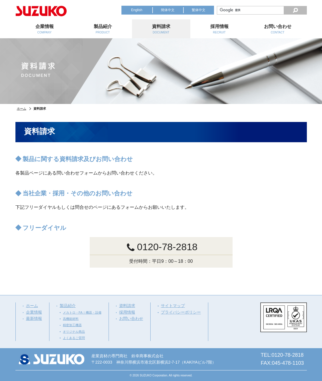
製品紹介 (68, 305)
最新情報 (34, 318)
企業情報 (34, 312)
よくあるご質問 (74, 338)
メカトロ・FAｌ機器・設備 (82, 312)
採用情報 (127, 312)
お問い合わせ (131, 318)
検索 (295, 10)
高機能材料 (71, 318)
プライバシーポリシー (181, 312)
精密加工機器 (72, 325)
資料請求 (127, 305)
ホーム (21, 108)
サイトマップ (173, 305)
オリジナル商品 (74, 331)
